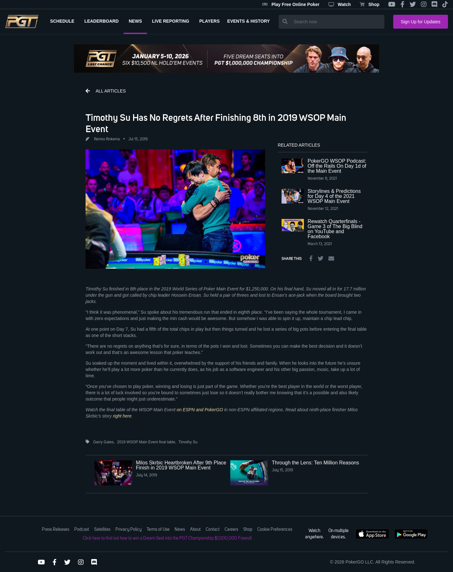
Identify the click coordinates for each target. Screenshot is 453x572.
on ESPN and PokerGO (199, 409)
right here (122, 415)
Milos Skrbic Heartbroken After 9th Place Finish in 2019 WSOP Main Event (181, 465)
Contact (213, 529)
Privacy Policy (128, 529)
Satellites (102, 529)
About (195, 529)
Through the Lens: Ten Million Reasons (315, 462)
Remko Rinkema (107, 139)
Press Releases (55, 529)
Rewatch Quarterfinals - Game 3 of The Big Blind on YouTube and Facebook (335, 229)
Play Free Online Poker (291, 4)
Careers (231, 529)
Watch (339, 4)
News (180, 529)
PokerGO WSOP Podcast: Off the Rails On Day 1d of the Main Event (337, 166)
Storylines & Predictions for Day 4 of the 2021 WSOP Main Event (334, 196)
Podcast (81, 529)
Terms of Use (158, 529)
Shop (369, 4)
